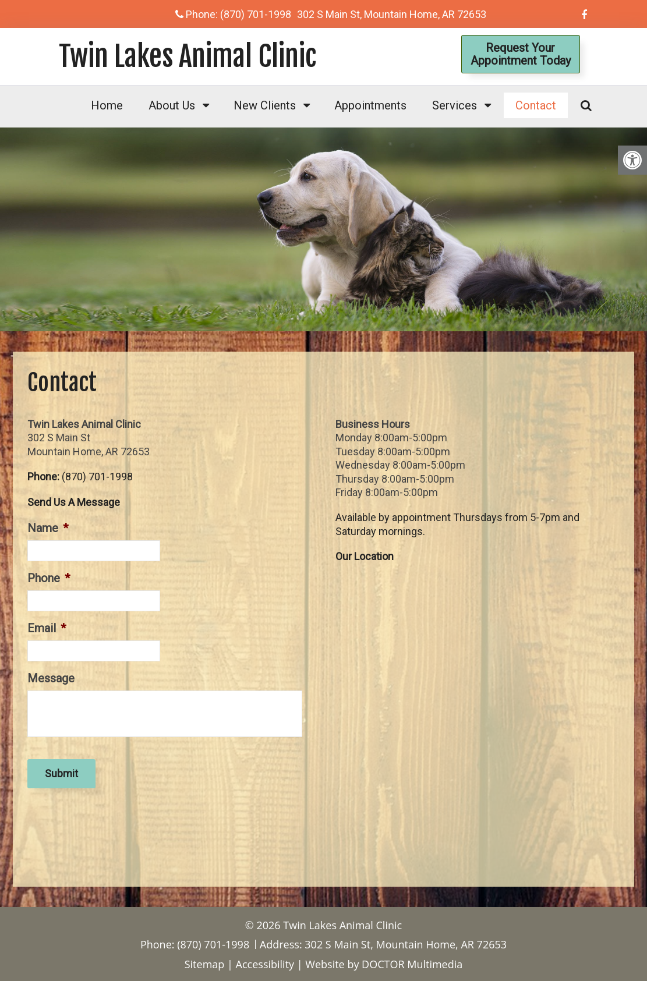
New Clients (265, 105)
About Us (172, 105)
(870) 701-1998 (255, 14)
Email (46, 628)
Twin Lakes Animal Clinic (188, 56)
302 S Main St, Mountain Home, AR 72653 (391, 14)
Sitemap (205, 964)
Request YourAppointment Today (521, 54)
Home (107, 105)
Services (454, 105)
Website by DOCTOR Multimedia (383, 964)
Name (47, 528)
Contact (535, 105)
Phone (48, 578)
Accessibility (265, 964)
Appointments (370, 105)
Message (51, 678)
